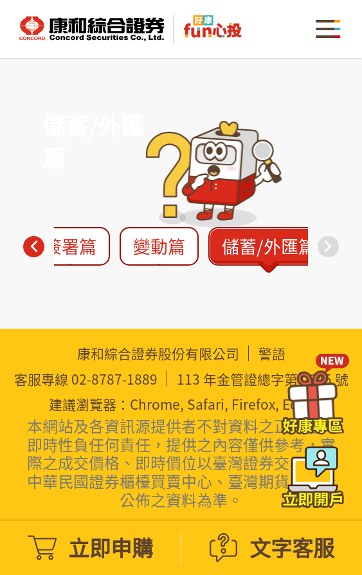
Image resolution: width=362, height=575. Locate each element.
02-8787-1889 (114, 379)
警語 (271, 353)
